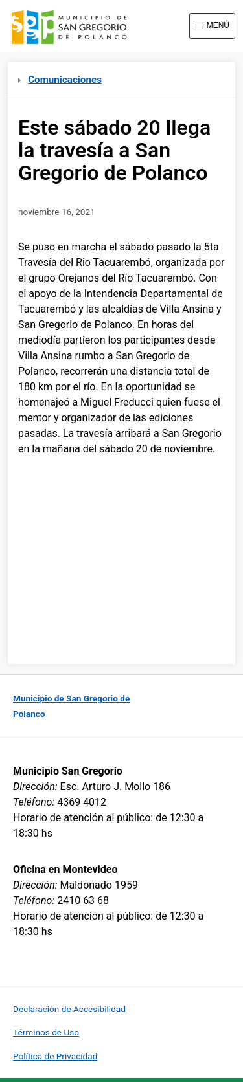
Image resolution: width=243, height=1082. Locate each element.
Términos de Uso (46, 1032)
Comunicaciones (60, 79)
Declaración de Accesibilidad (69, 1009)
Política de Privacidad (55, 1056)
